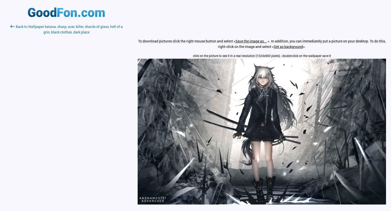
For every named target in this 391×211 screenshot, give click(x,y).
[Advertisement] (66, 94)
